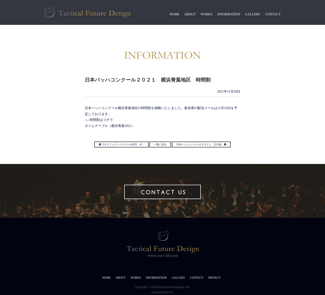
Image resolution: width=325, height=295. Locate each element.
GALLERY (252, 14)
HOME (174, 14)
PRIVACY (214, 277)
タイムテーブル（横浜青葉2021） (110, 126)
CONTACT (273, 14)
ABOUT (190, 14)
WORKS (206, 14)
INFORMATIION (156, 277)
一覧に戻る (160, 144)
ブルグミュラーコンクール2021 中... (121, 144)
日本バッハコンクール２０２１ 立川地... (201, 144)
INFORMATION (228, 14)
